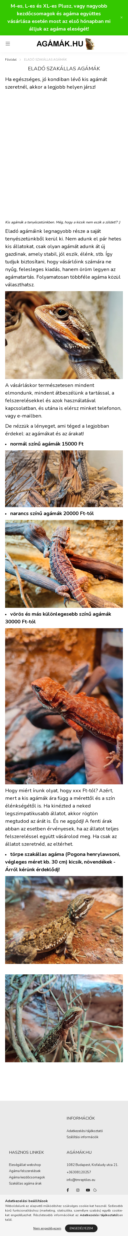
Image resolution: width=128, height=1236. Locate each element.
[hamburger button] (8, 44)
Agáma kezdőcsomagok (27, 1178)
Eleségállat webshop (25, 1165)
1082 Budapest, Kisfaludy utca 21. (92, 1165)
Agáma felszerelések (24, 1171)
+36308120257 (79, 1172)
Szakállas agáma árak (25, 1184)
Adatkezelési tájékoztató (85, 1131)
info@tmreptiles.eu (81, 1180)
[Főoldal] (11, 60)
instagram (78, 1190)
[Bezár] (121, 17)
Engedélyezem (81, 1228)
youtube (88, 1190)
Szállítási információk (82, 1137)
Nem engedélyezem (47, 1228)
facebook (67, 1190)
